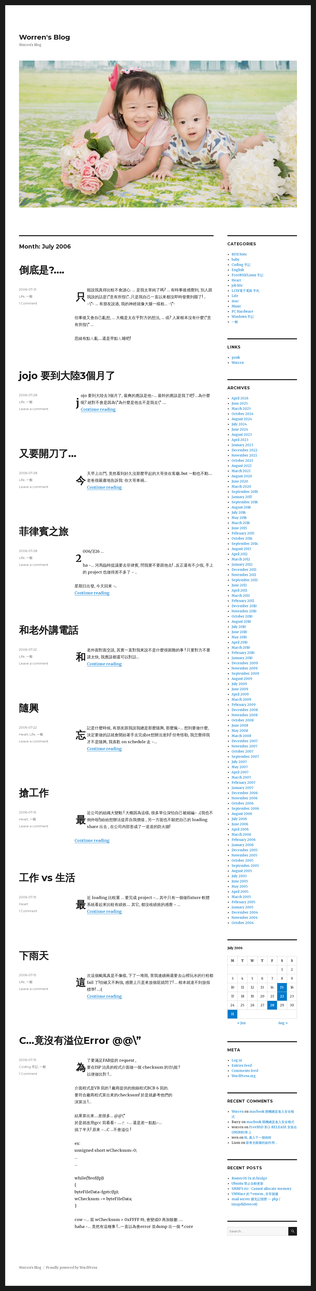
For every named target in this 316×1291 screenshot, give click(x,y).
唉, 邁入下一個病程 (257, 1137)
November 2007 (244, 746)
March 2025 (241, 409)
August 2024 (242, 419)
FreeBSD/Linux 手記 (247, 275)
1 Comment (28, 303)
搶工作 (34, 793)
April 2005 (240, 892)
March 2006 (241, 834)
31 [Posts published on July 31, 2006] (232, 1014)
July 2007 (239, 762)
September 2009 (245, 673)
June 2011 (239, 585)
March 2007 (241, 777)
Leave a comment (33, 409)
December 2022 (244, 450)
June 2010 (239, 632)
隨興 (29, 708)
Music (236, 306)
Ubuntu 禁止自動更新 (247, 1183)
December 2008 (245, 710)
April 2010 (240, 642)
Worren (238, 363)
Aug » (283, 1023)
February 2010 (243, 653)
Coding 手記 (28, 1067)
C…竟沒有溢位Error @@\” (80, 1040)
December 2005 (244, 850)
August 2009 (242, 679)
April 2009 (240, 694)
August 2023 (242, 435)
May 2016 (239, 518)
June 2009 (240, 689)
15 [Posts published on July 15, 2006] (282, 987)
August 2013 (241, 549)
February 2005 (243, 902)
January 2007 (242, 788)
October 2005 (242, 860)
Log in (237, 1060)
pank (236, 357)
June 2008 (240, 725)
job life (237, 285)
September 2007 (245, 757)
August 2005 (242, 871)
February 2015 (243, 533)
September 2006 (245, 809)
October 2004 (243, 923)
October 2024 (243, 414)
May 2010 (239, 637)
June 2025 (240, 403)
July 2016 (239, 512)
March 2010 (241, 648)
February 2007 (243, 783)
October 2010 (242, 616)
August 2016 (241, 507)
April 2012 (240, 554)
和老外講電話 (48, 630)
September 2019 (245, 492)
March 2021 (241, 471)
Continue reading (98, 409)
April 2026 (240, 398)
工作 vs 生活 (47, 878)
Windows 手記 (243, 317)
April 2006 (240, 829)
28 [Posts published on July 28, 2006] (272, 1005)
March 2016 (241, 523)
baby (235, 259)
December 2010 (244, 606)
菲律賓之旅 (43, 531)
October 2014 (242, 538)
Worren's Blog (44, 37)
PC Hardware (242, 311)
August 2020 (242, 476)
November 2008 (244, 715)
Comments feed (245, 1071)
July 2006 (239, 819)
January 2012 (242, 564)
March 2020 (241, 486)
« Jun (241, 1023)
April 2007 (240, 772)
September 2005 (245, 866)
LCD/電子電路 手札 (245, 291)
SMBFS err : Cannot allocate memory (262, 1189)
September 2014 (245, 544)
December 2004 (245, 912)
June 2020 (240, 481)
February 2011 (243, 601)
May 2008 (240, 731)
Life (22, 296)
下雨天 (34, 955)
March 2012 (241, 559)
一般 (29, 296)
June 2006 (240, 824)
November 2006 (244, 798)
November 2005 (244, 855)
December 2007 (244, 741)
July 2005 (239, 876)
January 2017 (242, 497)
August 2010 (241, 622)
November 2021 (244, 455)
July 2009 (239, 684)
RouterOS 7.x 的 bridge (249, 1178)
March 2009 (241, 699)
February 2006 (244, 840)
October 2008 (243, 720)
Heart (23, 734)
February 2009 (244, 705)
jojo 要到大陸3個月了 (67, 375)
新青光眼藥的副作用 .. (261, 1143)
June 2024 (240, 429)
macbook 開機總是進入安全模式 (270, 1122)
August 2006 (242, 814)
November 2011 (244, 575)
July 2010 (239, 627)
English (238, 270)
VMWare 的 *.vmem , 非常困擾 (255, 1194)
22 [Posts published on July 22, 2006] (282, 996)
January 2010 (242, 658)
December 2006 (245, 793)
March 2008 (241, 736)
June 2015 (239, 528)
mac (235, 301)
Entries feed (242, 1065)
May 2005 (240, 886)
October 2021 (242, 461)
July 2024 (239, 424)
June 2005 (240, 881)
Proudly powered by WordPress (71, 1268)
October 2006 (243, 803)
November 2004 (245, 918)
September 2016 (245, 502)
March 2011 (241, 596)
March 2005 (241, 897)
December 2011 (244, 570)
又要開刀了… (47, 453)
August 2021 (241, 466)
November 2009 (244, 668)
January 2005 (242, 907)
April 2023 (240, 440)
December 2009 (245, 663)
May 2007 (240, 767)
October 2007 (242, 751)
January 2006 (243, 845)
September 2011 (244, 580)
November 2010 (244, 611)
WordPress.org (244, 1076)
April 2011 (239, 590)
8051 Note (239, 254)
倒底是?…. (41, 270)
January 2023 (242, 445)
